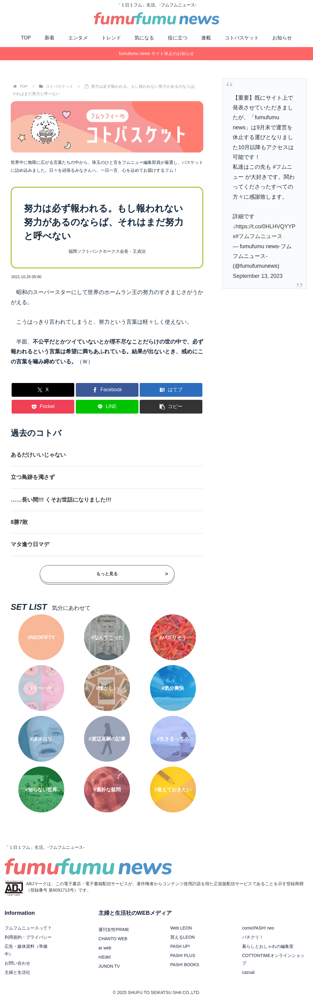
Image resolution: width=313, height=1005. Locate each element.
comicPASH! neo (258, 928)
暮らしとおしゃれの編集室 (267, 946)
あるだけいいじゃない (38, 455)
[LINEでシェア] (107, 407)
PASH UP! (180, 946)
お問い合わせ (17, 963)
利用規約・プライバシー (28, 937)
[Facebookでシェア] (107, 390)
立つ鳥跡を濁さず (33, 477)
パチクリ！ (252, 937)
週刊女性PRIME (113, 929)
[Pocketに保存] (43, 407)
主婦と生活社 (17, 972)
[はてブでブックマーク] (171, 390)
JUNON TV (109, 966)
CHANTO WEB (112, 938)
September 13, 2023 (257, 276)
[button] (171, 407)
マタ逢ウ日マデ (30, 544)
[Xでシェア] (43, 390)
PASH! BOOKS (184, 964)
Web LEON (181, 928)
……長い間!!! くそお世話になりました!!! (61, 500)
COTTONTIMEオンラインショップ (273, 959)
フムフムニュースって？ (28, 928)
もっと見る (132, 574)
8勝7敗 (19, 522)
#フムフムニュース (258, 236)
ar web (104, 947)
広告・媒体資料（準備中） (26, 950)
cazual (248, 972)
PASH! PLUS (182, 955)
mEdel (104, 957)
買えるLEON (182, 937)
